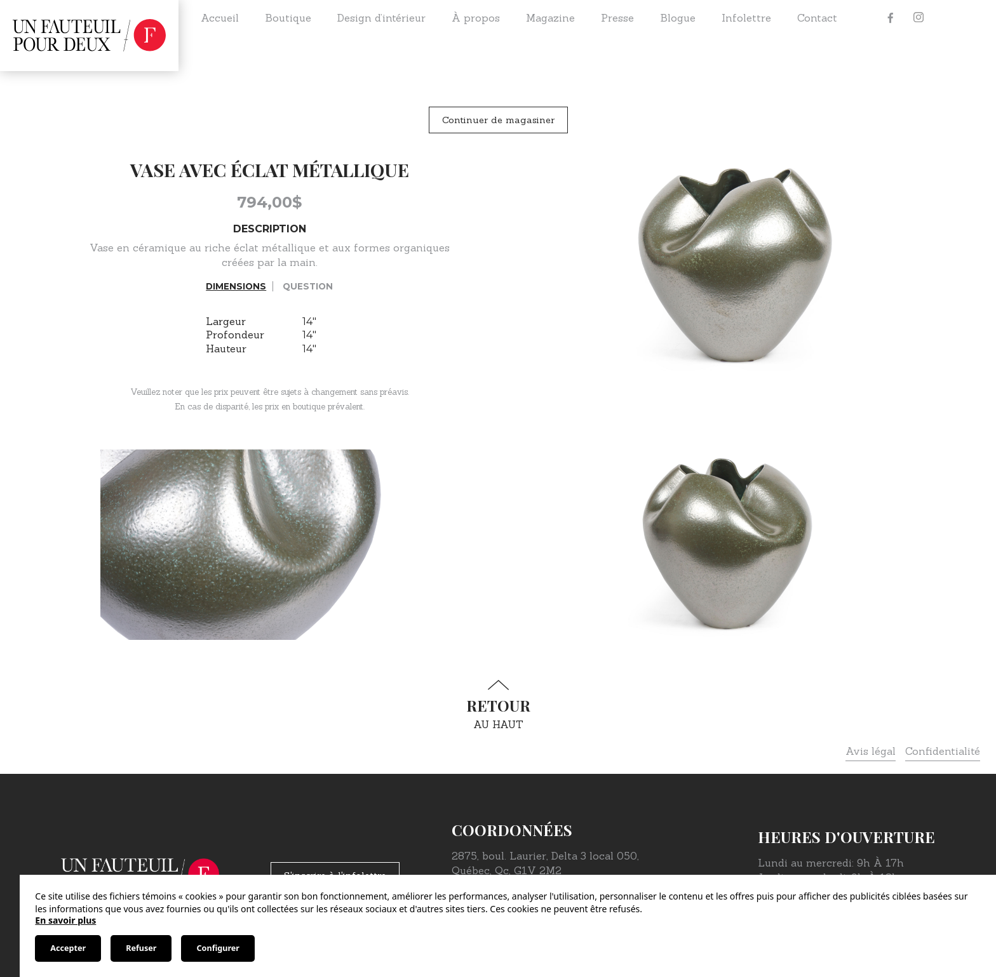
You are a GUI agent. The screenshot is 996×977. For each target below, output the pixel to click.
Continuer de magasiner (498, 120)
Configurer (217, 948)
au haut (498, 705)
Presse (617, 17)
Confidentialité (942, 751)
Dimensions (236, 286)
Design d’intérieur (381, 17)
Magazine (550, 17)
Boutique (288, 17)
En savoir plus (65, 920)
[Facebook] (891, 18)
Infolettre (746, 17)
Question (308, 286)
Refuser (141, 948)
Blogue (678, 17)
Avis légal (870, 751)
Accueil (220, 17)
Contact (817, 17)
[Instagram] (918, 18)
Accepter (68, 948)
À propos (476, 17)
